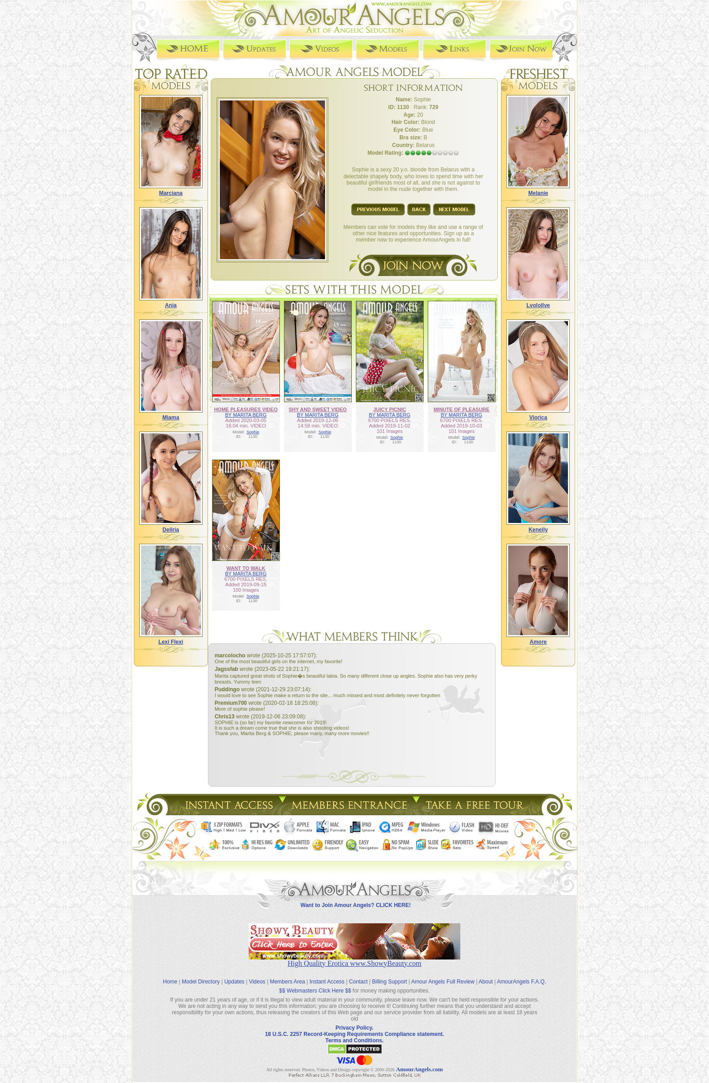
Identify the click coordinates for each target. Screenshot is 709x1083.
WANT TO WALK (246, 568)
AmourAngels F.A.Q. (521, 981)
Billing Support (389, 981)
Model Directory (201, 981)
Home (170, 981)
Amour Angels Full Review (442, 981)
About (486, 981)
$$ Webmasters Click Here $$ (315, 991)
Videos (257, 981)
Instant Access (327, 981)
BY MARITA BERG (246, 415)
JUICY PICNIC (389, 409)
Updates (234, 981)
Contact (358, 981)
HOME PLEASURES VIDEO (246, 409)
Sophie (252, 432)
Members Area (287, 981)
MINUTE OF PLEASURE (461, 409)
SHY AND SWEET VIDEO (317, 409)
